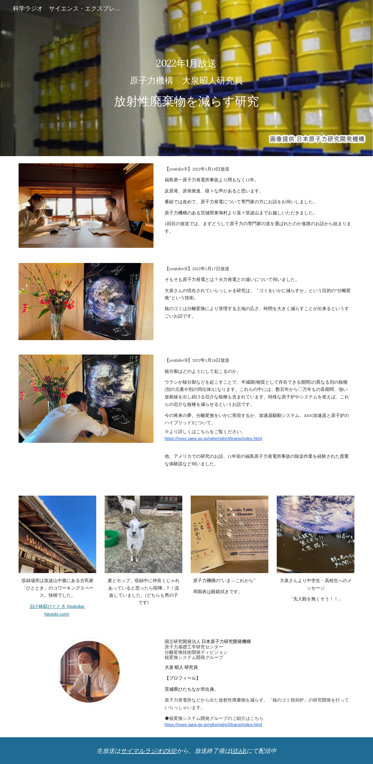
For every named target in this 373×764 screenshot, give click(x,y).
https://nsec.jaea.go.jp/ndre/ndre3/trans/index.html (213, 438)
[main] (186, 78)
